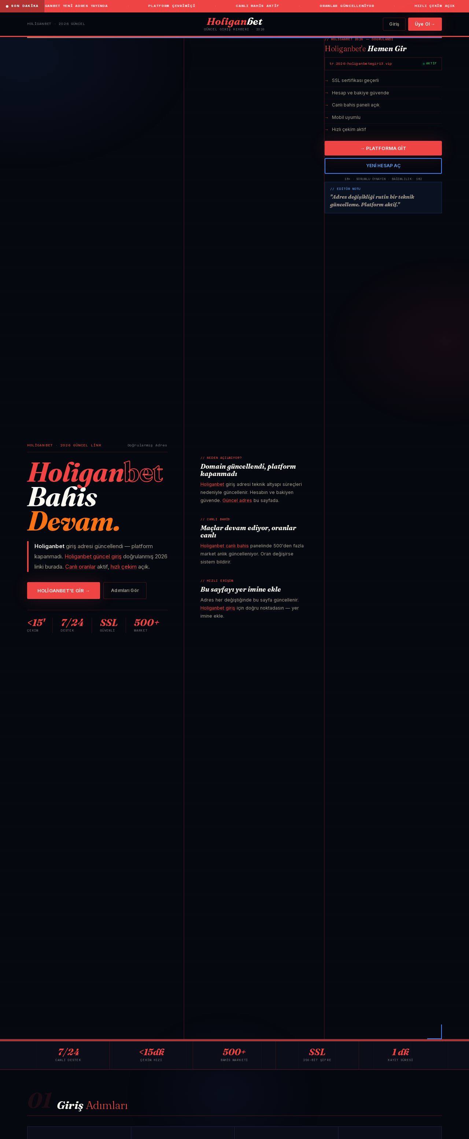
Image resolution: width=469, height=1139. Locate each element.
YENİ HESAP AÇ (383, 165)
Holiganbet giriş (217, 608)
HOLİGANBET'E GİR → (63, 590)
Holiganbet (212, 484)
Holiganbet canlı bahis (224, 545)
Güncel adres (237, 500)
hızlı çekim (124, 566)
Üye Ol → (425, 24)
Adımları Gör (125, 590)
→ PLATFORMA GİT (383, 148)
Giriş (394, 24)
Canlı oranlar (80, 566)
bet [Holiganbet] (234, 21)
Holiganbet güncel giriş (93, 556)
